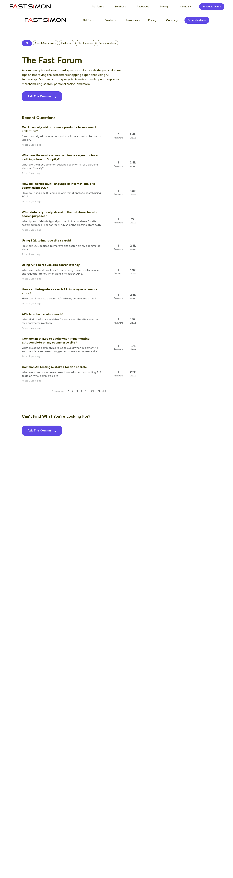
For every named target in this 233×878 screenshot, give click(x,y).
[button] (27, 43)
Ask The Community (42, 96)
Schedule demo (197, 20)
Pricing (152, 20)
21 (92, 391)
